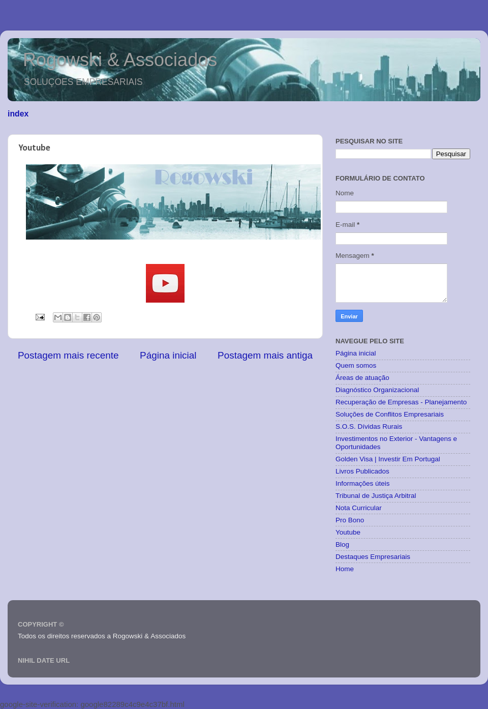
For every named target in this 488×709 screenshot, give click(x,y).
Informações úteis (363, 483)
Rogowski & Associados (120, 59)
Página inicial (168, 355)
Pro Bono (350, 520)
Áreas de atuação (362, 377)
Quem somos (356, 365)
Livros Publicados (362, 471)
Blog (342, 544)
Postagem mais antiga (265, 355)
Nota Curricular (359, 508)
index (18, 113)
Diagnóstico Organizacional (377, 390)
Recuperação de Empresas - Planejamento (401, 402)
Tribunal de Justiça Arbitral (376, 495)
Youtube (348, 532)
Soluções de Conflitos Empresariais (390, 414)
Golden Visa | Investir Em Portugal (388, 459)
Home (345, 569)
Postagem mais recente (68, 355)
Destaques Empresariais (373, 556)
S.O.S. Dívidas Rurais (369, 426)
